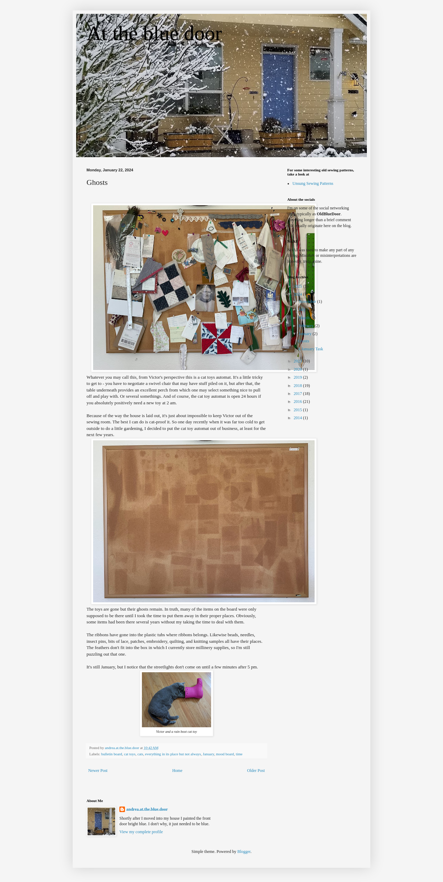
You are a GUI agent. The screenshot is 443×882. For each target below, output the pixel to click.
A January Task (310, 348)
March (304, 317)
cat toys (129, 754)
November (308, 301)
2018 (298, 385)
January (208, 754)
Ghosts (303, 341)
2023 (298, 361)
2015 (298, 409)
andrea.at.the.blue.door (147, 809)
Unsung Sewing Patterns (312, 183)
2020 (298, 369)
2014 (298, 417)
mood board (225, 754)
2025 (298, 286)
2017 (298, 393)
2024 (298, 294)
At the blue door (154, 33)
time (239, 754)
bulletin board (111, 754)
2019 (298, 377)
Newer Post (98, 770)
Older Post (256, 770)
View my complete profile (141, 831)
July (303, 309)
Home (177, 770)
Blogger (244, 851)
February (307, 325)
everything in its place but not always (173, 754)
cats (140, 754)
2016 (298, 401)
